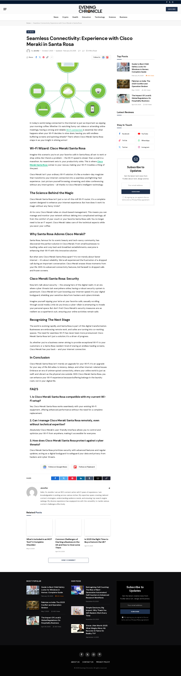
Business (123, 17)
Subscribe (172, 9)
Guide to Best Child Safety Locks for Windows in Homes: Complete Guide (140, 68)
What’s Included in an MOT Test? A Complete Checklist (39, 542)
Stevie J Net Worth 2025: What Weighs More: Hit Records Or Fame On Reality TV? (97, 629)
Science (112, 17)
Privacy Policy (137, 200)
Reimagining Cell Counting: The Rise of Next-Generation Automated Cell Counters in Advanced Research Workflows (97, 592)
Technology (100, 17)
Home (28, 23)
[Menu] (4, 9)
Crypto (65, 17)
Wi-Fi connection (74, 130)
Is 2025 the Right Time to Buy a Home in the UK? (96, 540)
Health (75, 17)
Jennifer (36, 51)
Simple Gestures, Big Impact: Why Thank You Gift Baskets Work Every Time (96, 611)
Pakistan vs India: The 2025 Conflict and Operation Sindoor (141, 84)
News (56, 17)
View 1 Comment (68, 560)
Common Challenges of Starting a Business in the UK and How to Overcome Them (67, 543)
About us (75, 662)
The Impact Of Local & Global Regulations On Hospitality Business (141, 98)
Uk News (31, 32)
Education (86, 17)
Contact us (87, 662)
